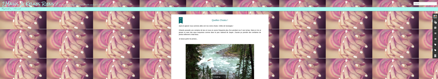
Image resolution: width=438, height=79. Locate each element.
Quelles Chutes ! (220, 20)
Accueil (17, 9)
